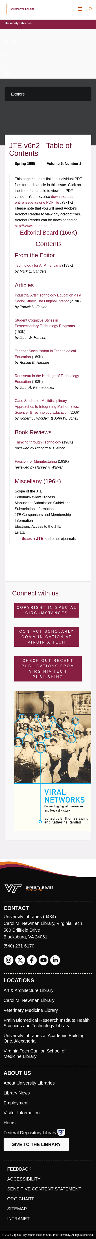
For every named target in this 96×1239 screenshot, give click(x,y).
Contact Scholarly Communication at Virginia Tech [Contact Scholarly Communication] (46, 637)
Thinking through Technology (38, 442)
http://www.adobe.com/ (33, 226)
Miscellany (29, 481)
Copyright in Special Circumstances (46, 610)
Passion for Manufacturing (36, 461)
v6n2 (6, 67)
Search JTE (33, 538)
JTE (6, 54)
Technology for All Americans (38, 265)
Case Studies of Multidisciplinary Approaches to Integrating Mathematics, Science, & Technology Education (47, 406)
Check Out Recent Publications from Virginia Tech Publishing (48, 669)
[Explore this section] (48, 94)
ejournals (9, 40)
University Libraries (18, 23)
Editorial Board (40, 232)
